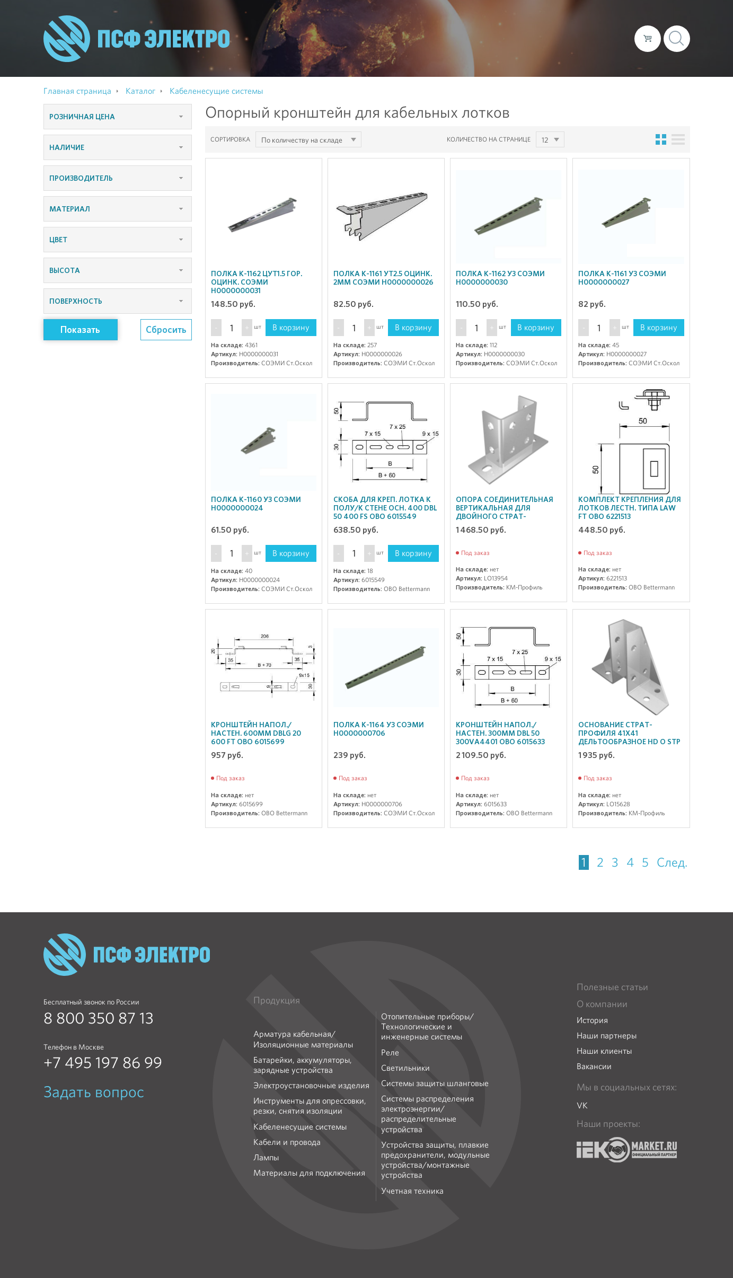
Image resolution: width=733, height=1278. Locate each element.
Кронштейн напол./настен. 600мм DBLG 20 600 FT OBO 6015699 (256, 733)
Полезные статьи (612, 987)
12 (545, 140)
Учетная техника (412, 1191)
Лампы (266, 1157)
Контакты (606, 38)
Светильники (405, 1068)
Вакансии (594, 1066)
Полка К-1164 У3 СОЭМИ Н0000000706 (378, 729)
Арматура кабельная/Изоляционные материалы (303, 1039)
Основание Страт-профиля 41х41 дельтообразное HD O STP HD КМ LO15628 (629, 737)
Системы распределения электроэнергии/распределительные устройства (427, 1114)
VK (582, 1105)
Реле (390, 1052)
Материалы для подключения (309, 1173)
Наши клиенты (604, 1051)
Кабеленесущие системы (300, 1127)
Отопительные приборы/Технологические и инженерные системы (427, 1026)
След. (672, 862)
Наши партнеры (607, 1035)
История (592, 1020)
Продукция (276, 1000)
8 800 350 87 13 (98, 1018)
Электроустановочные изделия (311, 1085)
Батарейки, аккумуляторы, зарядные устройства (302, 1065)
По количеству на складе (301, 140)
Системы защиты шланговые (435, 1083)
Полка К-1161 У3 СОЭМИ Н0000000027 (622, 278)
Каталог (474, 38)
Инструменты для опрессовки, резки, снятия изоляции (309, 1106)
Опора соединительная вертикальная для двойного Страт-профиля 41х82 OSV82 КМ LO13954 (505, 516)
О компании (424, 38)
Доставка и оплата (539, 38)
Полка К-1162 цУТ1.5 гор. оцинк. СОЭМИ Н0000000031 (256, 282)
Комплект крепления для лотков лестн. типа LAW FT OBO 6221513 (629, 508)
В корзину (291, 327)
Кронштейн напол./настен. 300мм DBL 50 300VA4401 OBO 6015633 (500, 733)
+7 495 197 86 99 (102, 1063)
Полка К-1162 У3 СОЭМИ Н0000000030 (500, 278)
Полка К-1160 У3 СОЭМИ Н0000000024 (256, 504)
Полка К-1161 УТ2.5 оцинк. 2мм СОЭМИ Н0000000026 (383, 278)
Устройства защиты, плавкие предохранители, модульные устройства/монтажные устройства (435, 1160)
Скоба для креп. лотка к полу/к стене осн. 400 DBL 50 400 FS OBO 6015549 (385, 508)
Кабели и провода (287, 1142)
